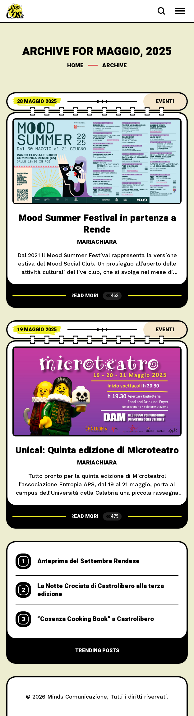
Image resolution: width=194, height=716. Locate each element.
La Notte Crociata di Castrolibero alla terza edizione (100, 590)
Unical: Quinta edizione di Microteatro (97, 450)
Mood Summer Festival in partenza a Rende (97, 224)
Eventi (165, 101)
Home (75, 65)
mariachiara (97, 242)
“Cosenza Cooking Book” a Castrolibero (95, 619)
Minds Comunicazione (77, 696)
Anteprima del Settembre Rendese (88, 561)
